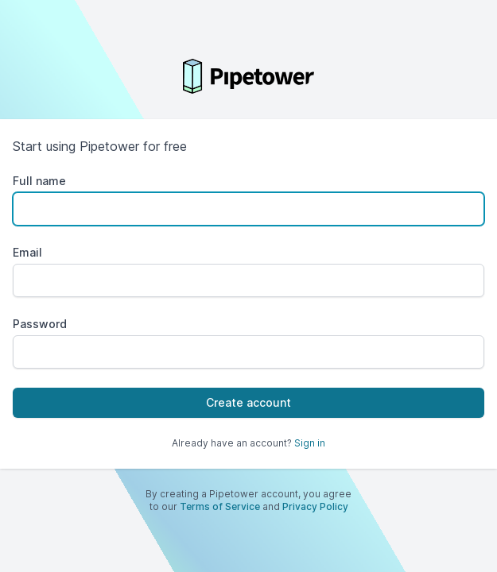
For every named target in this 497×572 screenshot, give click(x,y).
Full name (39, 180)
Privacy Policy (315, 506)
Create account (248, 402)
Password (40, 323)
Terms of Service (220, 506)
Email (27, 252)
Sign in (309, 443)
